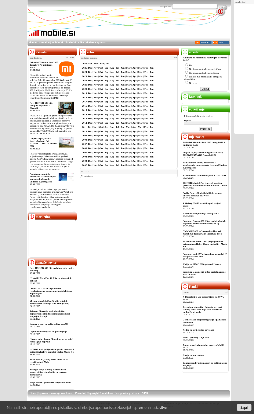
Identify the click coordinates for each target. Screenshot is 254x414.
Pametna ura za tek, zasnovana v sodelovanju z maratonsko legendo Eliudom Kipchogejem (43, 178)
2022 (84, 80)
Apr (90, 63)
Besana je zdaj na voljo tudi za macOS (49, 324)
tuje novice (193, 137)
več (67, 58)
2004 (84, 156)
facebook (192, 96)
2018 (84, 97)
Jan (107, 63)
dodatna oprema (95, 42)
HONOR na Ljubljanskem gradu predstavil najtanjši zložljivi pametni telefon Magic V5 (52, 350)
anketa (190, 52)
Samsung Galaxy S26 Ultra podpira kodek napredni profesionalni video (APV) (204, 222)
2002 (84, 165)
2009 (84, 135)
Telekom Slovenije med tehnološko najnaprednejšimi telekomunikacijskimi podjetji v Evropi (50, 313)
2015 (84, 110)
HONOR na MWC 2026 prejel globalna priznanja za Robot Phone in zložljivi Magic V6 (205, 244)
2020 (84, 89)
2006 (84, 148)
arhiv (72, 58)
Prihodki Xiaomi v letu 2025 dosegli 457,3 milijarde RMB (44, 65)
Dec (90, 67)
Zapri (244, 407)
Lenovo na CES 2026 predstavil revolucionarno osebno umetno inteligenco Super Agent (51, 291)
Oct (101, 67)
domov (33, 42)
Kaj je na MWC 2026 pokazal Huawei (202, 264)
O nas (33, 393)
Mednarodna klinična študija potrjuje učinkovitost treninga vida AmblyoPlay (49, 302)
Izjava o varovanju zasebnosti (55, 393)
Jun (122, 67)
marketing (240, 2)
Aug (112, 67)
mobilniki (57, 42)
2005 (84, 152)
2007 (84, 144)
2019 (84, 93)
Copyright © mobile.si (100, 393)
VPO (145, 393)
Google (163, 6)
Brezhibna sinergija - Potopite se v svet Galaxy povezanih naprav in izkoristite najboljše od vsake (202, 309)
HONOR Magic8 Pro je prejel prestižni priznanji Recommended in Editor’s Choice (205, 184)
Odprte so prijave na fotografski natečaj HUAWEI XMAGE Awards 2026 (43, 142)
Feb (102, 63)
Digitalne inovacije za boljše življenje (48, 331)
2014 (84, 114)
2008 (84, 139)
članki (190, 286)
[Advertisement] (153, 26)
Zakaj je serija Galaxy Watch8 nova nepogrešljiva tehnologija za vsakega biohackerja (48, 372)
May (128, 67)
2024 (84, 72)
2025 (84, 67)
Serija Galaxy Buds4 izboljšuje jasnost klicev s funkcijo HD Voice (202, 194)
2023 (84, 76)
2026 (84, 63)
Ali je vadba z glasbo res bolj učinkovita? (50, 382)
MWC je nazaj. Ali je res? (196, 337)
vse (175, 58)
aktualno (44, 42)
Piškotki (80, 393)
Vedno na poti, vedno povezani (198, 329)
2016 (84, 106)
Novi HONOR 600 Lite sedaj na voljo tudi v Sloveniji (41, 105)
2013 (84, 118)
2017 (84, 101)
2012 (84, 122)
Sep (106, 67)
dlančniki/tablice (74, 42)
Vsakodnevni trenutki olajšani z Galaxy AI (204, 175)
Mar (96, 63)
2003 (84, 161)
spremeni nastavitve (150, 407)
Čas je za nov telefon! (193, 355)
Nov (96, 67)
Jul (117, 67)
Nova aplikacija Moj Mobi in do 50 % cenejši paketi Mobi (49, 360)
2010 (84, 131)
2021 (84, 84)
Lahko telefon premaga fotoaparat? (201, 213)
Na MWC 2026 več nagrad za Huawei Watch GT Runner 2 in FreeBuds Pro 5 (202, 232)
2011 (84, 127)
